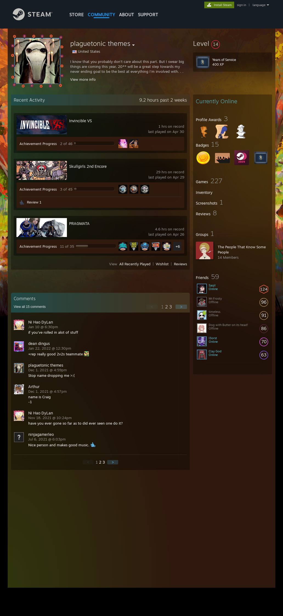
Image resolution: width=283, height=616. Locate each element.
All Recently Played (135, 264)
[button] (232, 43)
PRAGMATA (79, 223)
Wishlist (162, 264)
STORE (76, 14)
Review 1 (34, 202)
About (126, 14)
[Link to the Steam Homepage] (37, 18)
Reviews (180, 264)
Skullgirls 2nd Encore (88, 166)
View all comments (30, 307)
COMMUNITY (101, 14)
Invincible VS (80, 120)
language (259, 5)
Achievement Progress (38, 143)
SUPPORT (148, 14)
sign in (241, 5)
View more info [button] (83, 79)
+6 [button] (178, 246)
